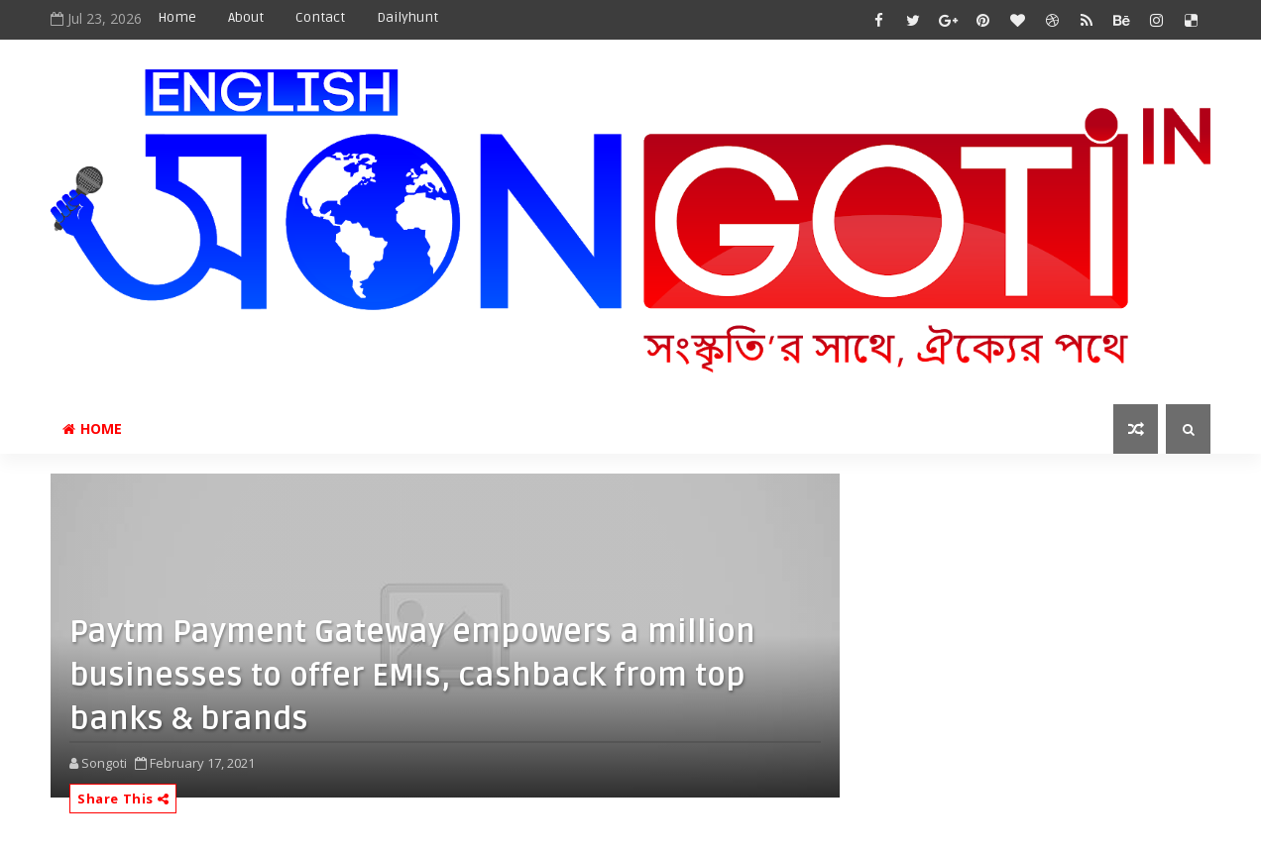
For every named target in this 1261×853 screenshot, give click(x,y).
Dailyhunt (407, 17)
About (246, 17)
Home (177, 17)
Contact (320, 17)
